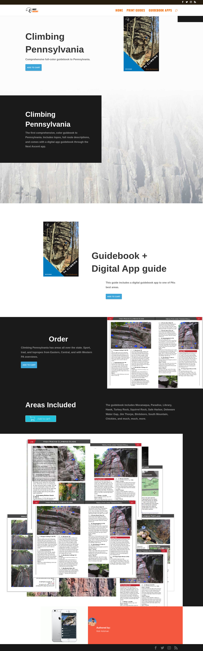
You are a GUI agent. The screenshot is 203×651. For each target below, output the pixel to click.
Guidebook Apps (160, 10)
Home (119, 10)
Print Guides (136, 10)
